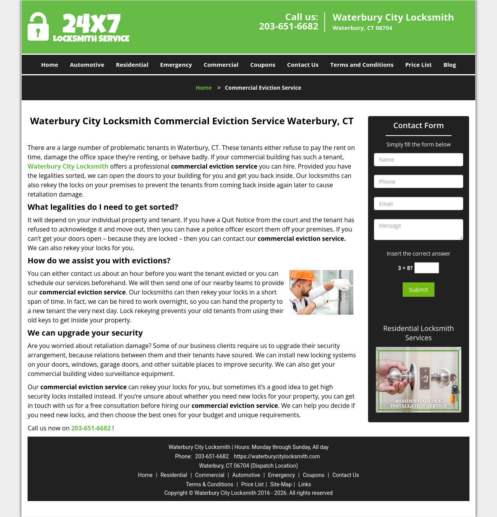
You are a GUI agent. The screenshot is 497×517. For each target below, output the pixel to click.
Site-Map (281, 484)
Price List (418, 64)
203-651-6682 (288, 25)
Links (304, 484)
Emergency (176, 64)
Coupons (262, 64)
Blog (449, 64)
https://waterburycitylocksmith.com (277, 456)
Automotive (87, 64)
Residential (132, 64)
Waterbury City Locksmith (68, 166)
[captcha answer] (426, 267)
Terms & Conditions (209, 484)
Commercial (221, 64)
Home (49, 64)
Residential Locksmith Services (418, 333)
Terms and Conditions (361, 64)
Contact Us (302, 64)
